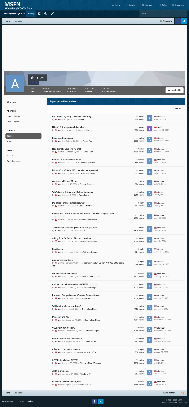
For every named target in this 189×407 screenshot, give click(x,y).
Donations (179, 5)
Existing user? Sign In (14, 13)
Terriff (159, 127)
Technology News (87, 163)
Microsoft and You (60, 317)
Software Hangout (91, 252)
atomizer (61, 119)
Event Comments (14, 161)
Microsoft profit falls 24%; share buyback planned (75, 170)
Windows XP (87, 298)
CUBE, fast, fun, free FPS (63, 328)
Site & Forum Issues (91, 276)
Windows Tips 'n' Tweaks (90, 363)
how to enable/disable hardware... (67, 338)
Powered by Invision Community (174, 403)
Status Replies (13, 122)
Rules (164, 5)
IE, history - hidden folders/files (66, 382)
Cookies (30, 401)
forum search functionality (64, 274)
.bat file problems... (61, 371)
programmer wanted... (62, 260)
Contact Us (20, 401)
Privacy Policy (7, 401)
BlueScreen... (58, 249)
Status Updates (13, 116)
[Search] (151, 13)
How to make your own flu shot (66, 149)
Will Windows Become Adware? (66, 306)
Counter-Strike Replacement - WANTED (70, 284)
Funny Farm (88, 141)
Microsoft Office (85, 206)
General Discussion (88, 184)
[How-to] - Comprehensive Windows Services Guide (76, 295)
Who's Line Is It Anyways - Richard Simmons (72, 192)
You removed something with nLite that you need (74, 227)
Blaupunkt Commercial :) (63, 138)
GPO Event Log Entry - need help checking (71, 116)
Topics (10, 136)
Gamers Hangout (90, 287)
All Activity (11, 102)
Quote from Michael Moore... (65, 181)
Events (10, 156)
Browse (148, 5)
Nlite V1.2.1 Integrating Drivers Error (69, 127)
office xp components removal (66, 349)
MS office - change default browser (68, 203)
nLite (82, 119)
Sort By (178, 109)
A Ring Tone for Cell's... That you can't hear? (72, 238)
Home (117, 5)
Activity (132, 5)
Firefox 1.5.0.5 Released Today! (66, 159)
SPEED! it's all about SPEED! (65, 360)
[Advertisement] (94, 47)
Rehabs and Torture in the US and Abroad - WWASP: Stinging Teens (83, 213)
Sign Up (31, 13)
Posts (9, 141)
